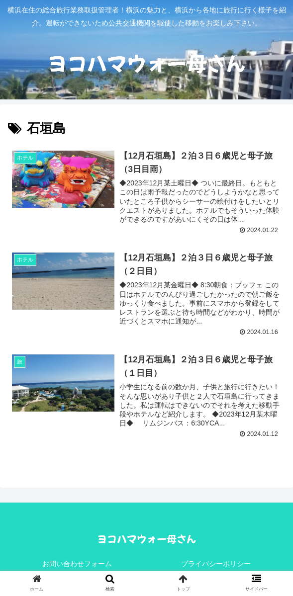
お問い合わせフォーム (77, 564)
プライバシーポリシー (216, 564)
